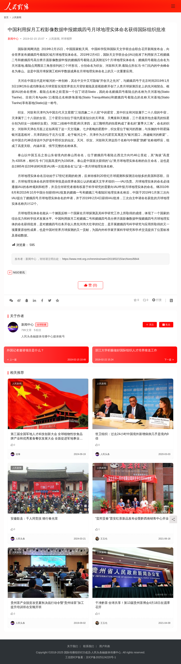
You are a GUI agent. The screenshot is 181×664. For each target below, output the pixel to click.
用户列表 (104, 646)
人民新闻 (54, 38)
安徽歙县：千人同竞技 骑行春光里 (34, 518)
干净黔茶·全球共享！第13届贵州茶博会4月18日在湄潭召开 (132, 605)
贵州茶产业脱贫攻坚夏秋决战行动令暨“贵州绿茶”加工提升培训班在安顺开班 (47, 605)
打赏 (156, 300)
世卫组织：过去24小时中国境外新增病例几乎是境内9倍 (132, 436)
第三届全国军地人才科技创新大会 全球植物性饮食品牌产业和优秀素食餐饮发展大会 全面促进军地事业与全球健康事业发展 (47, 436)
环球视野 (66, 38)
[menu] (173, 6)
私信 (166, 324)
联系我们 (88, 646)
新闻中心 (13, 38)
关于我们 (72, 646)
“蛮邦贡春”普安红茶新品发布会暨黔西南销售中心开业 (132, 518)
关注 (150, 324)
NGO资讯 (19, 272)
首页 (6, 17)
